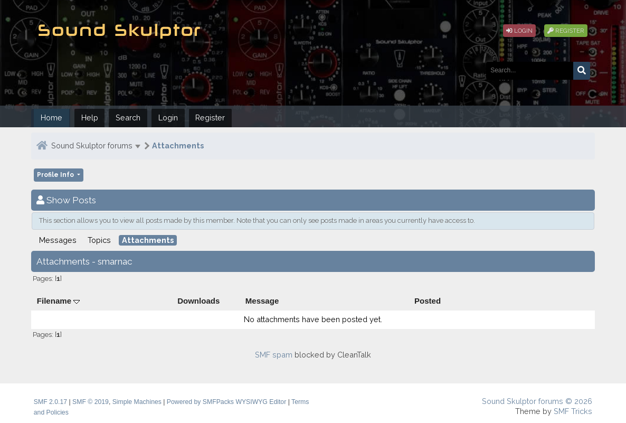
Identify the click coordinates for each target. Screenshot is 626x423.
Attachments (178, 145)
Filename (58, 300)
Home (51, 117)
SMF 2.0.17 (50, 402)
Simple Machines (137, 402)
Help (89, 117)
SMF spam (273, 354)
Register (565, 30)
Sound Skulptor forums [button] (91, 145)
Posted (427, 300)
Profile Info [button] (56, 174)
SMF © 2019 (90, 402)
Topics (99, 240)
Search (128, 117)
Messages (58, 240)
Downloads (198, 300)
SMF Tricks (573, 411)
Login (519, 30)
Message (262, 300)
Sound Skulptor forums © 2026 (537, 401)
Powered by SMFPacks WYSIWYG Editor (226, 402)
